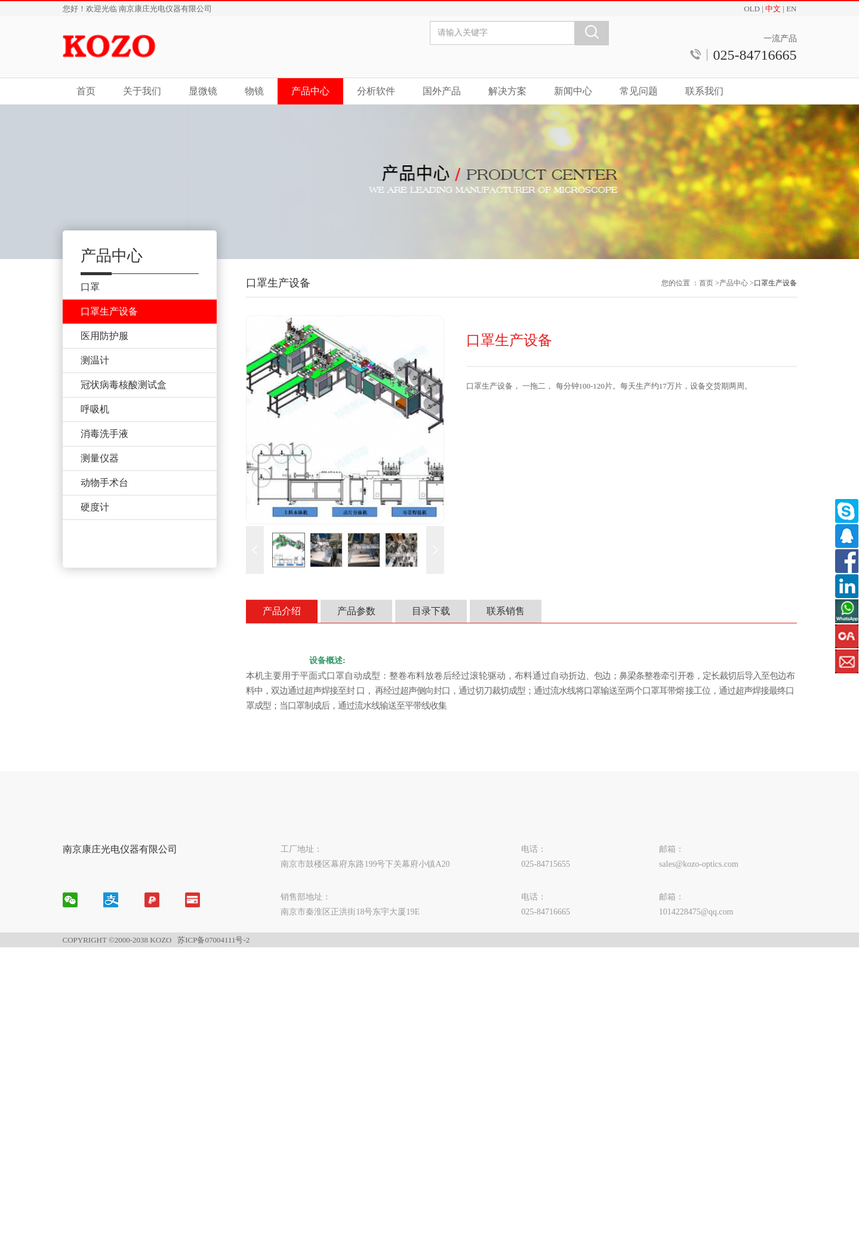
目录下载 (431, 629)
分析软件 (376, 91)
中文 (773, 8)
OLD (752, 8)
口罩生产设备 (775, 301)
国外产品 (442, 91)
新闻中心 (573, 91)
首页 (86, 91)
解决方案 (507, 91)
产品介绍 (282, 629)
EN (791, 8)
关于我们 (142, 91)
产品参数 (356, 629)
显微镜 (203, 91)
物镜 (254, 91)
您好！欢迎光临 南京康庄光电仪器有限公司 (137, 8)
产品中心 (310, 91)
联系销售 (506, 629)
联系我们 (704, 91)
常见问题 (639, 91)
